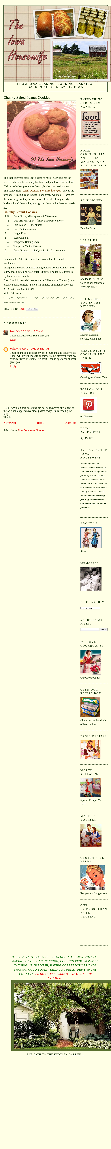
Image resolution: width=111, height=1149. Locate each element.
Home (40, 422)
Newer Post (9, 422)
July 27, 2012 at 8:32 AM (35, 348)
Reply (13, 339)
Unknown (15, 348)
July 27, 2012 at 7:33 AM (29, 331)
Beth (12, 331)
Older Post (70, 422)
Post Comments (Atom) (31, 430)
